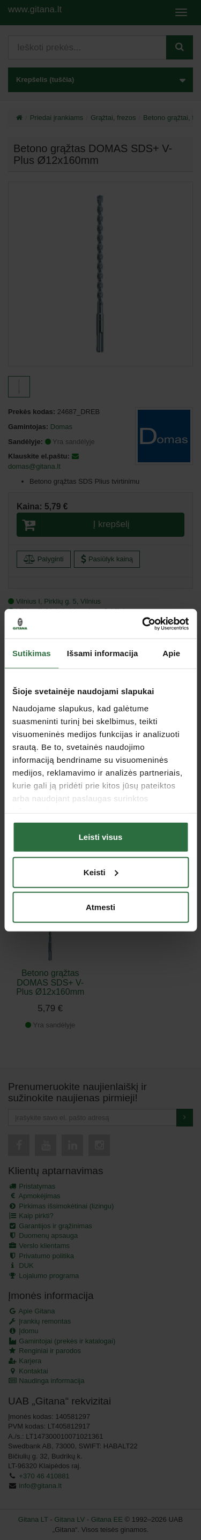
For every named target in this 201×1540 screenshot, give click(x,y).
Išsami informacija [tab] (102, 653)
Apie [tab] (171, 653)
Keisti (101, 871)
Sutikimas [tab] (31, 653)
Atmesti (100, 907)
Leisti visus (101, 837)
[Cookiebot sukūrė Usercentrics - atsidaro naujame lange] (143, 623)
